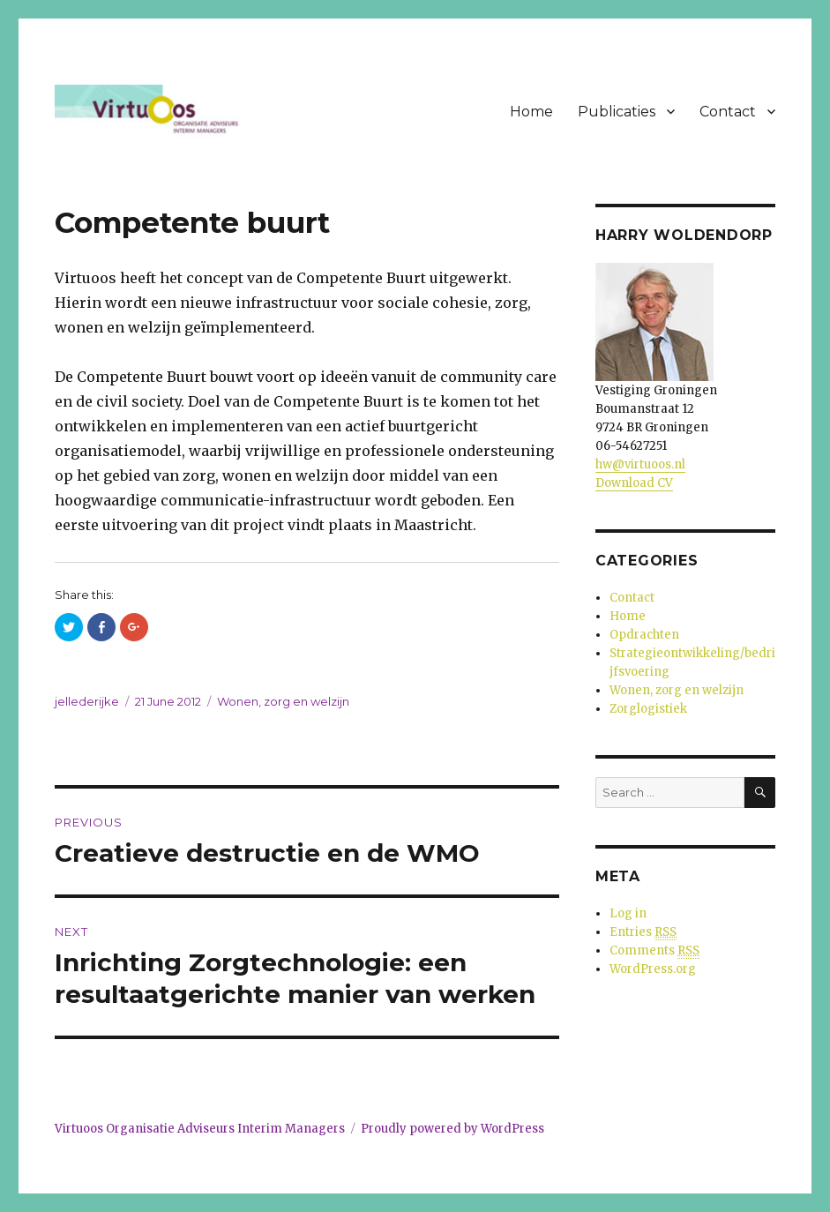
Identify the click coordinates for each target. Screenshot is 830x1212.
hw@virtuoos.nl (640, 464)
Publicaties (616, 111)
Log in (628, 913)
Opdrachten (644, 634)
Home (531, 111)
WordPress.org (652, 968)
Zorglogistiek (648, 708)
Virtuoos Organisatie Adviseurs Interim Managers (200, 1128)
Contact (727, 111)
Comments (654, 951)
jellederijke (87, 701)
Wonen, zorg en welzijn (283, 701)
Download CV (634, 482)
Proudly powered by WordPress (452, 1128)
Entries (643, 932)
